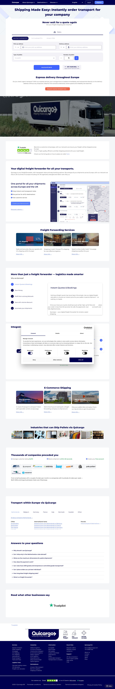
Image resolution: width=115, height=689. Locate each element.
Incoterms (69, 651)
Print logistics (34, 656)
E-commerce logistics (36, 653)
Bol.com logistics (35, 669)
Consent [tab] (33, 333)
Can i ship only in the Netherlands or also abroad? (29, 554)
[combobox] (17, 47)
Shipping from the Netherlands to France (47, 525)
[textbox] (17, 47)
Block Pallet (51, 649)
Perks (50, 656)
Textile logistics (34, 661)
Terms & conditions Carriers (52, 684)
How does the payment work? (23, 562)
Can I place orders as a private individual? (27, 569)
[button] (57, 551)
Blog (86, 659)
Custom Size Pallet (53, 653)
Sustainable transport (54, 658)
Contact (87, 654)
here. (68, 154)
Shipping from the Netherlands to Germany (48, 527)
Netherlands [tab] (15, 512)
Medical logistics (35, 648)
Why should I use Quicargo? (22, 550)
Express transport (17, 648)
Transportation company (55, 659)
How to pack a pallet (72, 658)
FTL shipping (15, 654)
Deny (34, 359)
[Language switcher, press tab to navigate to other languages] (77, 2)
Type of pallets (18, 54)
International (15, 656)
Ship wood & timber (36, 659)
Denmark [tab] (61, 512)
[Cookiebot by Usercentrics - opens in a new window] (85, 328)
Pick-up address (18, 43)
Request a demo (71, 648)
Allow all (80, 359)
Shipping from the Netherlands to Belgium (48, 523)
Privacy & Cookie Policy (94, 685)
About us (87, 652)
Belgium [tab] (26, 512)
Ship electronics (34, 658)
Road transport (16, 658)
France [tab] (45, 512)
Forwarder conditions (34, 684)
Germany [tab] (36, 512)
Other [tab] (80, 512)
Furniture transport (35, 649)
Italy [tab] (53, 512)
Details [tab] (57, 333)
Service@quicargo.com (91, 648)
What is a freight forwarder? (22, 577)
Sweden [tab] (71, 512)
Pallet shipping (16, 649)
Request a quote (71, 649)
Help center (70, 660)
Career (86, 655)
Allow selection (57, 359)
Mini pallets (51, 651)
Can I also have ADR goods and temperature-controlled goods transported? (38, 566)
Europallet (51, 648)
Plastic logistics (34, 654)
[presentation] (38, 47)
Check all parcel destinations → (91, 523)
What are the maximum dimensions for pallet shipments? (32, 558)
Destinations (52, 654)
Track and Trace (16, 659)
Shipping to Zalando (36, 670)
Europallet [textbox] (18, 58)
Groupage (15, 651)
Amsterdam (15, 523)
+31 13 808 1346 (89, 649)
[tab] (27, 284)
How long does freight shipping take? (25, 573)
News (86, 657)
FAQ (68, 662)
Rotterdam (14, 525)
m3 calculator (16, 667)
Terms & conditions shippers (74, 684)
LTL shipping (15, 653)
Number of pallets (68, 54)
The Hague (14, 527)
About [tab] (82, 333)
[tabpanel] (75, 299)
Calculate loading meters (19, 665)
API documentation (72, 657)
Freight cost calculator (18, 669)
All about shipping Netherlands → (22, 518)
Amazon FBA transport (36, 667)
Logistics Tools (16, 662)
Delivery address (64, 43)
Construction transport (36, 651)
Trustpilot (14, 625)
